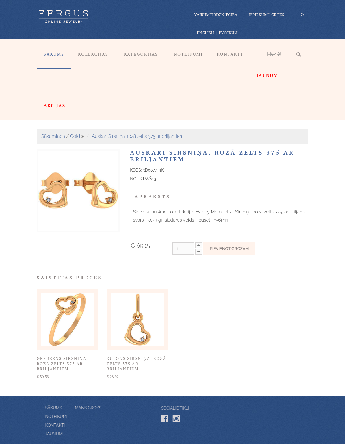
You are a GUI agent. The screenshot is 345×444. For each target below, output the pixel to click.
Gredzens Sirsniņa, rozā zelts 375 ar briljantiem (62, 363)
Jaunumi (70, 434)
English (205, 33)
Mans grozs (72, 408)
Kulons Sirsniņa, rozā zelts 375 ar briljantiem (136, 363)
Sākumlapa (53, 136)
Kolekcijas (93, 54)
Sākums (54, 54)
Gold (75, 136)
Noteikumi (188, 54)
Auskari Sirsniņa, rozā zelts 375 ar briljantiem (138, 136)
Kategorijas (141, 54)
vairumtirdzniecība (215, 14)
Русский (228, 33)
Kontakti (230, 54)
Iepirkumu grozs (266, 14)
